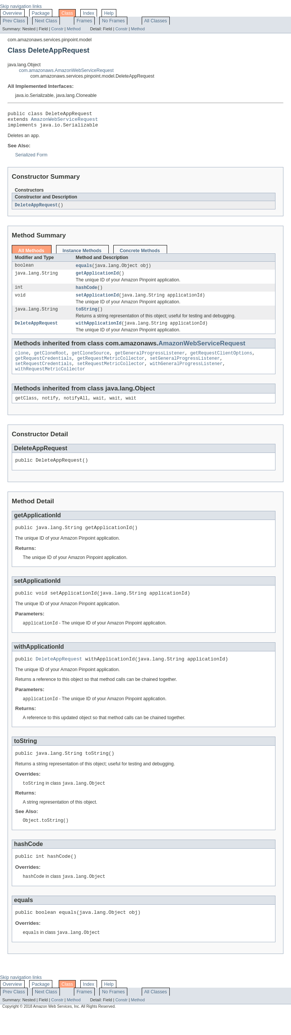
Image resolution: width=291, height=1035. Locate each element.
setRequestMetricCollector (110, 373)
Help (109, 13)
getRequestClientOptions (221, 361)
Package (41, 13)
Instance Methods (82, 254)
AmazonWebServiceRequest (64, 121)
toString (86, 316)
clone (22, 361)
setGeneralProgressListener (185, 367)
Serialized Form (31, 158)
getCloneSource (91, 361)
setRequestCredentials (43, 373)
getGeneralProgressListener (150, 361)
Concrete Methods (140, 254)
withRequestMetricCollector (50, 379)
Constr (57, 29)
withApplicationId (99, 331)
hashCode (86, 293)
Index (88, 13)
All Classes (155, 20)
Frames (84, 20)
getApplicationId (97, 278)
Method (73, 29)
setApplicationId (97, 301)
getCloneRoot (50, 361)
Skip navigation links (21, 6)
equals (84, 270)
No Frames (113, 20)
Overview (12, 13)
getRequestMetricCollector (110, 367)
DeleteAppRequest (36, 209)
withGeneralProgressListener (186, 373)
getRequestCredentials (43, 367)
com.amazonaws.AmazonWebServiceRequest (66, 70)
